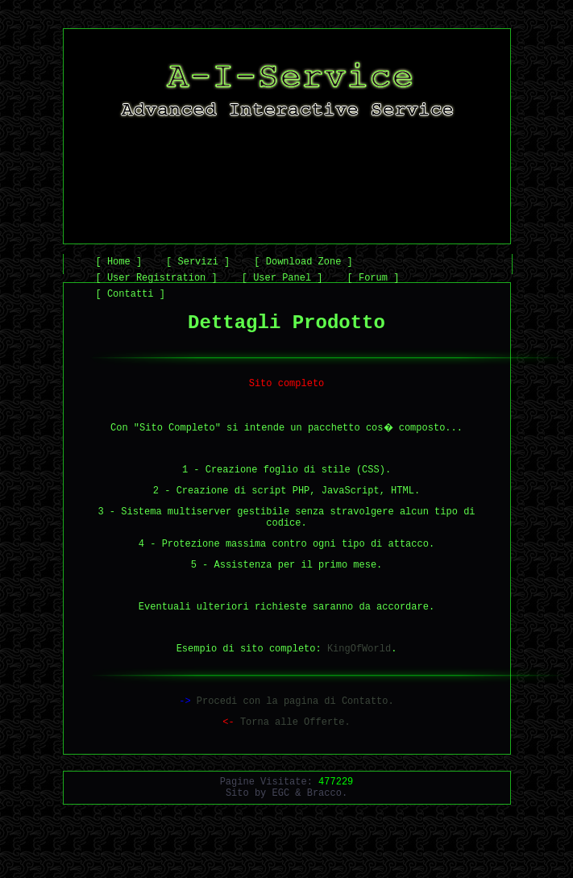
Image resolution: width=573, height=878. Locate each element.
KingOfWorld (359, 686)
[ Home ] (119, 264)
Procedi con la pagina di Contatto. (286, 741)
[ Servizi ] (198, 264)
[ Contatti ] (130, 296)
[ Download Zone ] (303, 264)
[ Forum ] (373, 280)
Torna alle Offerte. (286, 765)
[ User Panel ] (282, 280)
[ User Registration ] (157, 280)
